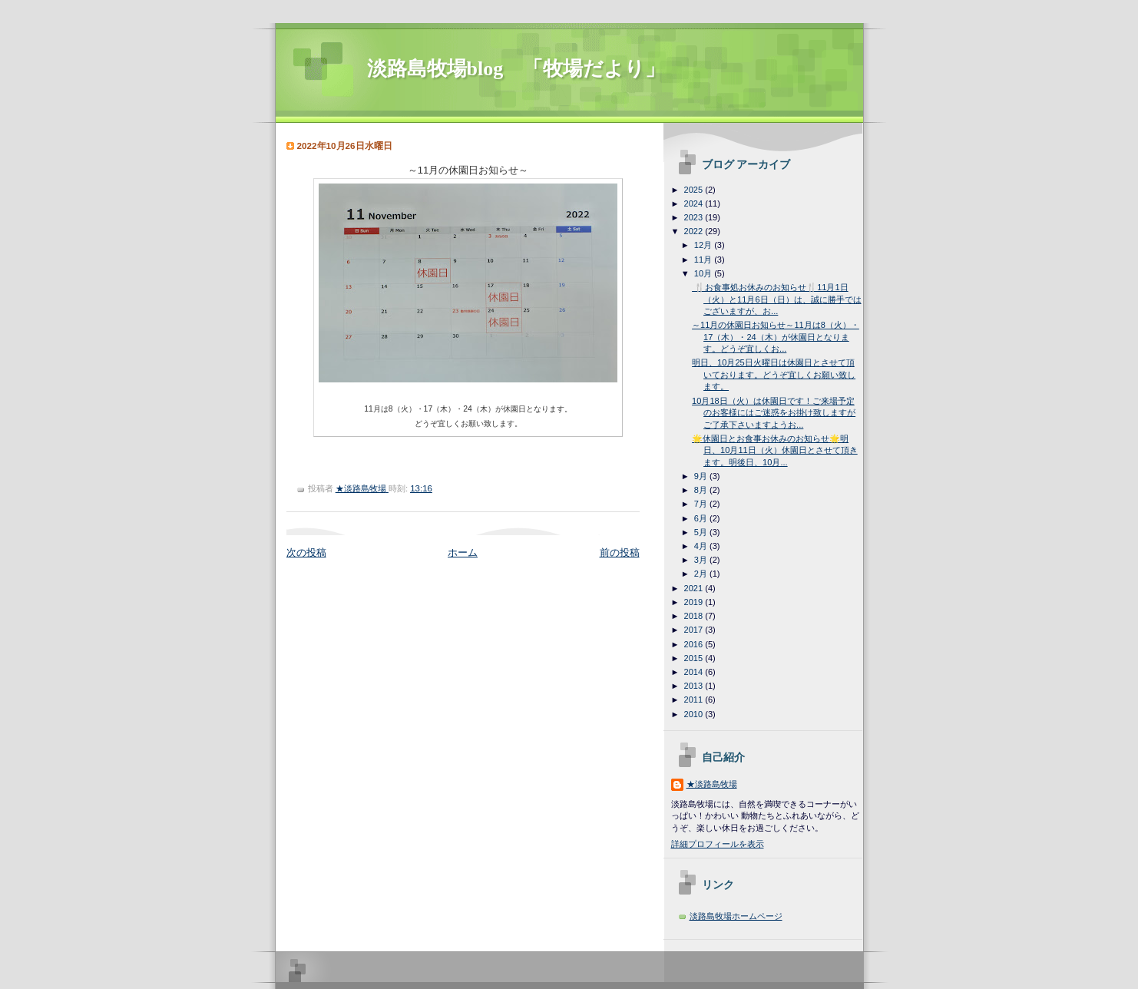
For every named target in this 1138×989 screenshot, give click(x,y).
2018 (695, 615)
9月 (702, 476)
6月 (702, 518)
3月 (702, 559)
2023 (695, 217)
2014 (695, 671)
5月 (702, 532)
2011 (695, 699)
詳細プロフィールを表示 (717, 843)
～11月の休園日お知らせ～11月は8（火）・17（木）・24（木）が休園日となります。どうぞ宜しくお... (775, 336)
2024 (695, 203)
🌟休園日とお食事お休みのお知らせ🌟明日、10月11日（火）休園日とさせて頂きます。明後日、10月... (775, 450)
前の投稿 (620, 552)
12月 (704, 245)
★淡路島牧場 (711, 784)
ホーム (463, 552)
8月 (702, 490)
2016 (695, 644)
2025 (695, 189)
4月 (702, 546)
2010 (695, 714)
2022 (695, 231)
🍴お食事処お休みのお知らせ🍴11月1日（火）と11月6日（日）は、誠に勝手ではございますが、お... (776, 299)
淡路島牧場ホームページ (736, 916)
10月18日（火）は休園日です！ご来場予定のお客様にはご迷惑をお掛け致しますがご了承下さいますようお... (773, 412)
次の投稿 (306, 552)
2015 (695, 658)
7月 (702, 503)
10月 (704, 273)
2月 (702, 573)
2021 (695, 588)
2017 (695, 629)
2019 (695, 602)
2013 (695, 685)
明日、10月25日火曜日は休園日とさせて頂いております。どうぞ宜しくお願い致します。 (773, 374)
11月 (704, 259)
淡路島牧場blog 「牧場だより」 (516, 69)
